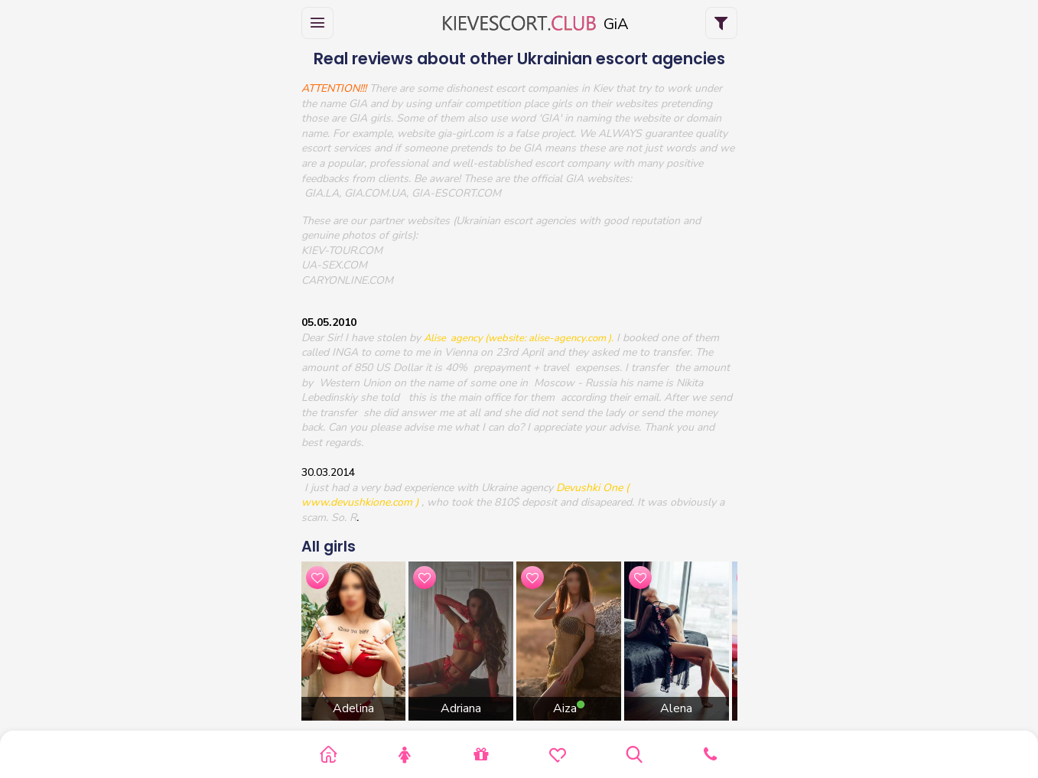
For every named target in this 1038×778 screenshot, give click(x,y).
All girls (328, 546)
